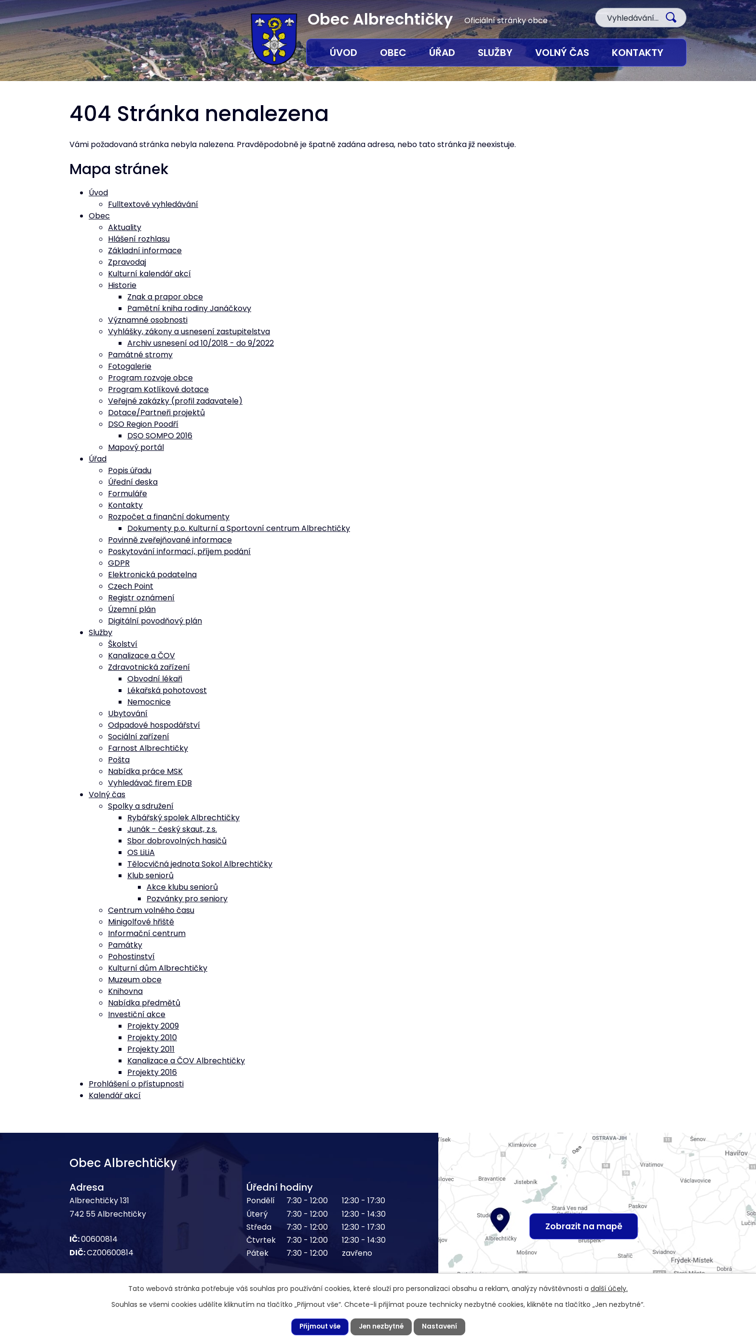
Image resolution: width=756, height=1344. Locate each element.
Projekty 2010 (152, 1037)
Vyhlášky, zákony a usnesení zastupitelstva (189, 331)
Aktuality (124, 227)
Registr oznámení (141, 597)
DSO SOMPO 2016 (159, 435)
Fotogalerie (129, 366)
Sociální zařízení (138, 736)
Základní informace (145, 250)
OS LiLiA (141, 852)
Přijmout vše (318, 1326)
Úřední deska (133, 482)
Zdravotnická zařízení (149, 667)
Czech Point (130, 586)
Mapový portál (136, 447)
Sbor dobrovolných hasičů (177, 840)
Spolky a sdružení (141, 806)
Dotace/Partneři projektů (156, 412)
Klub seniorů (150, 875)
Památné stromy (140, 354)
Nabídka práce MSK (145, 771)
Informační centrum (147, 933)
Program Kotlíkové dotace (158, 389)
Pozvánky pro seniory (187, 898)
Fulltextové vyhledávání (153, 204)
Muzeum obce (135, 979)
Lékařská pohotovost (167, 690)
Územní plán (132, 609)
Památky (125, 944)
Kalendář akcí (115, 1095)
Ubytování (128, 713)
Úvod (343, 52)
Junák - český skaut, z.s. (172, 829)
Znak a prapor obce (165, 296)
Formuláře (127, 493)
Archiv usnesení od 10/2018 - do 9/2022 (200, 343)
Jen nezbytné (381, 1326)
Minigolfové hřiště (141, 921)
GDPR (119, 563)
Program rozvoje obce (150, 377)
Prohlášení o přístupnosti (136, 1083)
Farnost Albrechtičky (148, 748)
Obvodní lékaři (154, 678)
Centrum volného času (151, 910)
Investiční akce (136, 1014)
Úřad (442, 52)
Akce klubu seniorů (182, 887)
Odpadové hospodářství (154, 725)
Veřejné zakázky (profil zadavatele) (175, 401)
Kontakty (637, 52)
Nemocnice (149, 701)
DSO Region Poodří (143, 424)
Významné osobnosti (148, 320)
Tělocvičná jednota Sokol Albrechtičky (199, 863)
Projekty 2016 (152, 1072)
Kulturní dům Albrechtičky (157, 968)
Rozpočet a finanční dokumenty (169, 516)
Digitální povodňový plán (155, 620)
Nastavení (442, 1326)
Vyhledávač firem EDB (150, 782)
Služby (495, 52)
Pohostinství (131, 956)
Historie (122, 285)
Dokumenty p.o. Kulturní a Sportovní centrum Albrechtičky (238, 528)
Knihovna (125, 991)
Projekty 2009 (153, 1026)
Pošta (119, 759)
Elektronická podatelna (152, 574)
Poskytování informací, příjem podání (179, 551)
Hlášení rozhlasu (139, 238)
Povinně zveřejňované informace (170, 539)
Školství (122, 644)
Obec (393, 52)
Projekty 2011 (151, 1049)
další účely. (609, 1288)
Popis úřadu (129, 470)
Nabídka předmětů (144, 1002)
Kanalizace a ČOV (141, 655)
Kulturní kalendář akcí (149, 273)
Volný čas (562, 52)
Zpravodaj (127, 262)
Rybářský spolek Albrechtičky (183, 817)
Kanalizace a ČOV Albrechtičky (186, 1060)
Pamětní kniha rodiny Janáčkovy (189, 308)
